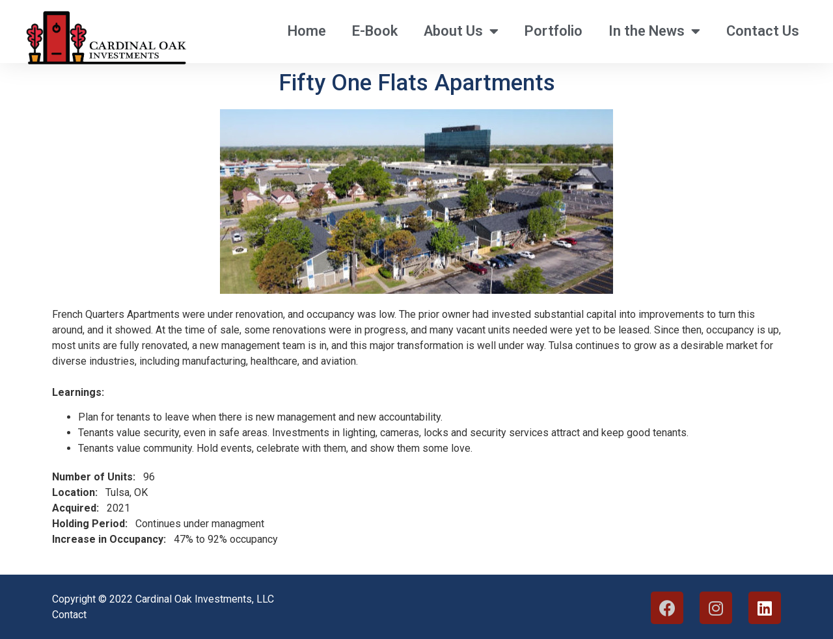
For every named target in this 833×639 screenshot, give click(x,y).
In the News (654, 31)
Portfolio (553, 31)
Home (307, 31)
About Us (461, 31)
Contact (69, 614)
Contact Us (762, 31)
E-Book (375, 31)
